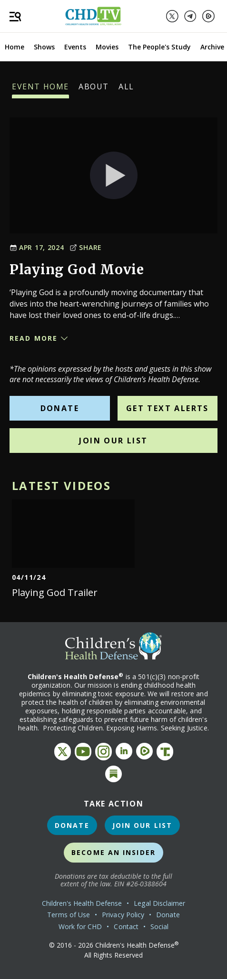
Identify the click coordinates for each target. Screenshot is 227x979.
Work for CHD (80, 926)
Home (14, 46)
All (126, 89)
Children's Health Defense (82, 903)
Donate (59, 408)
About (94, 89)
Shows (44, 46)
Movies (107, 46)
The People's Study (159, 46)
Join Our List (113, 440)
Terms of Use (68, 914)
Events (75, 46)
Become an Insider (113, 852)
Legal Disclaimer (159, 903)
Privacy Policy (123, 914)
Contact (126, 926)
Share (85, 247)
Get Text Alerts (167, 408)
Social (159, 926)
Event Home (40, 89)
